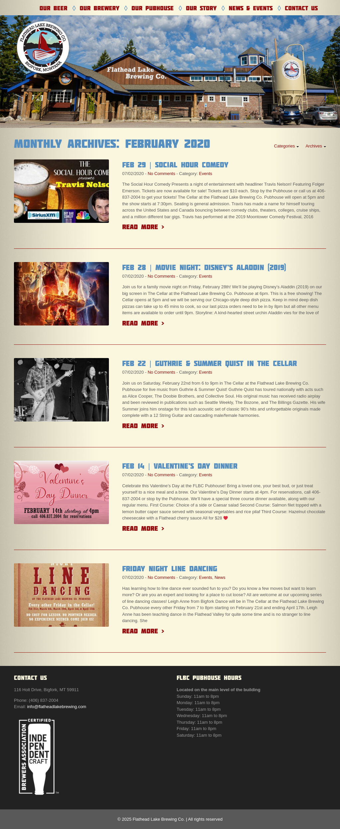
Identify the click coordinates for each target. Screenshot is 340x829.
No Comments (161, 173)
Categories (284, 145)
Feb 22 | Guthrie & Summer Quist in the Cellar (209, 363)
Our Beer (53, 8)
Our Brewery (99, 8)
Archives (313, 145)
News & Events (251, 8)
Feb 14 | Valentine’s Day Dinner (179, 466)
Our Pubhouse (152, 8)
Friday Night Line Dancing (169, 568)
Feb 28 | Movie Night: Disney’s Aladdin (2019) (204, 267)
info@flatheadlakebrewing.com (56, 706)
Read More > (143, 226)
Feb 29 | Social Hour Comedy (175, 164)
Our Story (201, 8)
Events (205, 173)
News (219, 577)
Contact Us (301, 8)
